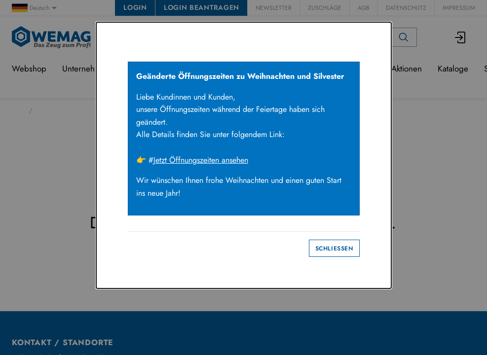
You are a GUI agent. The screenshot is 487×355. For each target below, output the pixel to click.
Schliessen (334, 248)
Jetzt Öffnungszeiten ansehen (200, 160)
